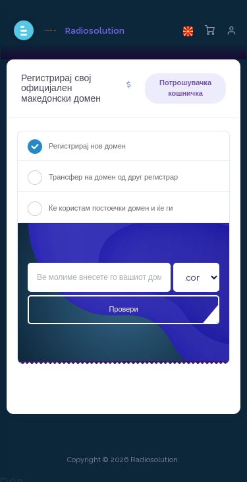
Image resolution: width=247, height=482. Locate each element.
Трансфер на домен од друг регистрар (103, 177)
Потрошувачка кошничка (185, 87)
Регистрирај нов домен (77, 146)
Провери (123, 309)
